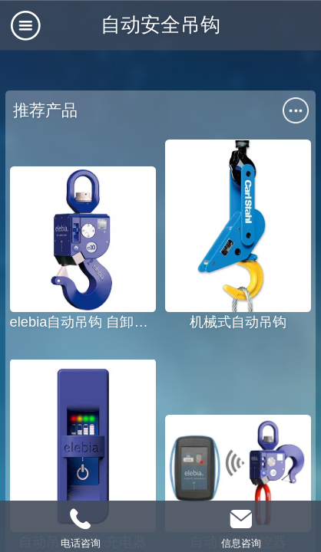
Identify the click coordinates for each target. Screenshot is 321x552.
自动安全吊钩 (160, 24)
